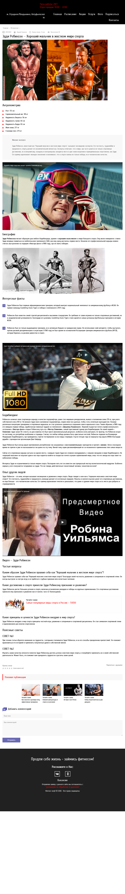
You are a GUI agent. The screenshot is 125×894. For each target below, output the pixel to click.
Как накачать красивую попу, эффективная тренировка (31, 701)
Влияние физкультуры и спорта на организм (50, 701)
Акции (82, 14)
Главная (57, 14)
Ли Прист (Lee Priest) (70, 700)
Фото (100, 14)
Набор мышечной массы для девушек (94, 701)
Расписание (70, 14)
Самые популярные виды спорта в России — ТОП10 (51, 602)
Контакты (114, 20)
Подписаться (112, 14)
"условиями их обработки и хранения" (62, 787)
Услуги (91, 14)
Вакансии (62, 780)
